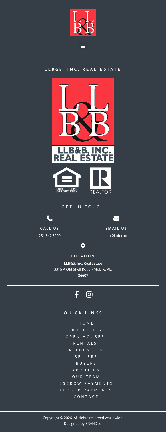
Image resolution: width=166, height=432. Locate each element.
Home (86, 323)
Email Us (116, 228)
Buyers (86, 363)
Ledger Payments (86, 390)
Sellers (86, 356)
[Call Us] (50, 218)
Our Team (86, 376)
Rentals (86, 343)
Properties (86, 330)
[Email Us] (116, 218)
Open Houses (86, 336)
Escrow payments (86, 383)
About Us (86, 370)
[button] (83, 46)
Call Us (49, 228)
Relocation (86, 350)
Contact (86, 396)
